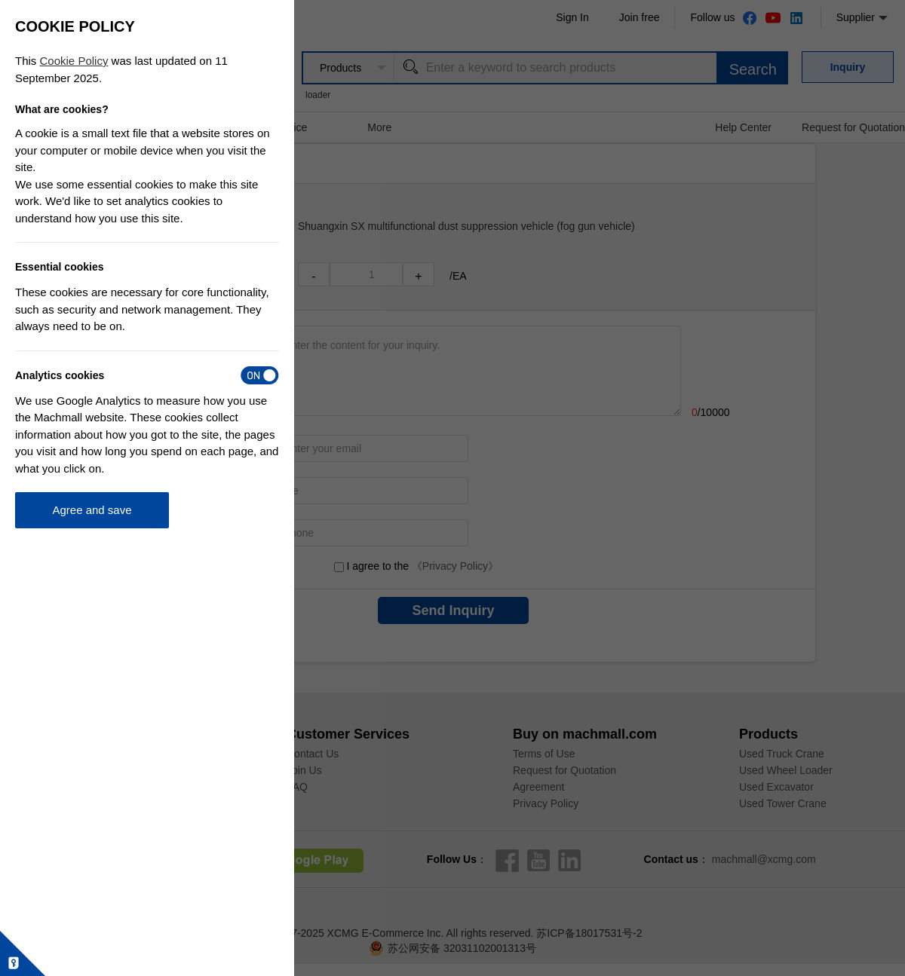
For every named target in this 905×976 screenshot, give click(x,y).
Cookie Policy (74, 60)
